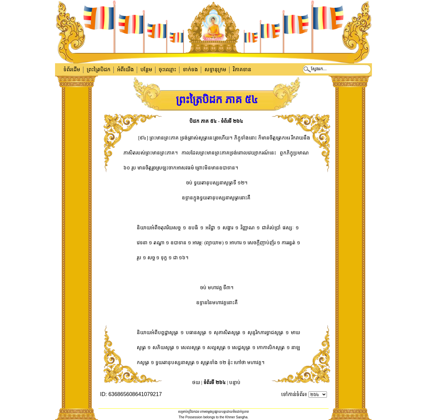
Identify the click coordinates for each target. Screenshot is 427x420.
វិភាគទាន (242, 69)
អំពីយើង (125, 69)
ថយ (196, 382)
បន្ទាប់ (235, 382)
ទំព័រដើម (71, 69)
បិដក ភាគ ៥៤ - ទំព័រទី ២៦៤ (216, 121)
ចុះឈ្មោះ (167, 69)
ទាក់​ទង (190, 69)
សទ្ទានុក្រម (215, 69)
